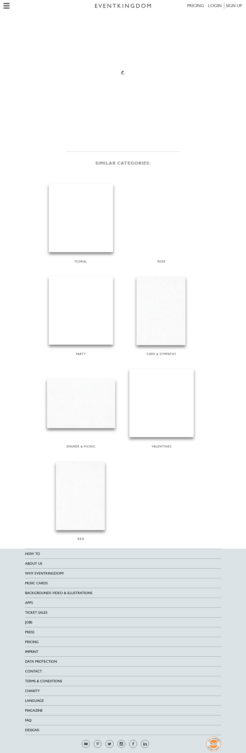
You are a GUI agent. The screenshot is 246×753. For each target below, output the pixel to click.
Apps (29, 603)
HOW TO (32, 554)
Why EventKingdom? (44, 573)
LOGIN (215, 5)
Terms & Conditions (43, 681)
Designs (32, 730)
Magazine (34, 710)
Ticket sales (36, 612)
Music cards (36, 583)
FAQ (28, 720)
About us (33, 563)
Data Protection (41, 661)
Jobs (28, 622)
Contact (33, 671)
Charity (32, 691)
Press (29, 632)
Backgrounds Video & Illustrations (58, 593)
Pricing (195, 5)
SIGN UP (234, 5)
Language (34, 701)
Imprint (31, 652)
